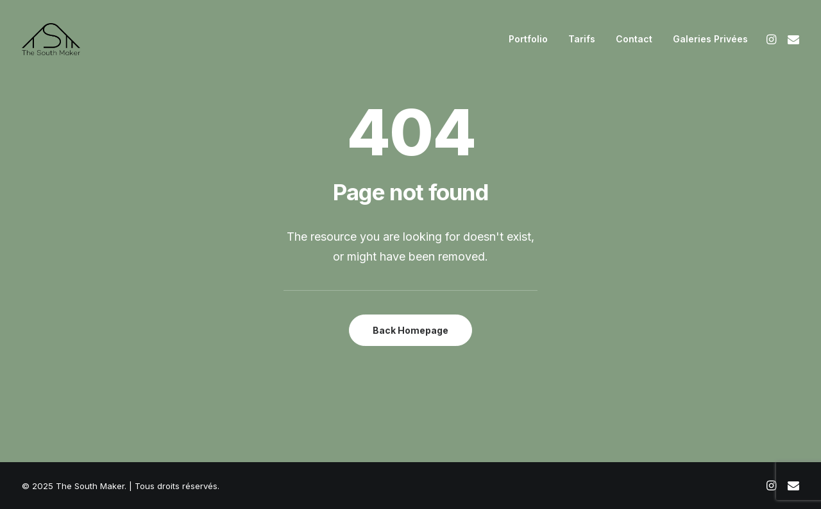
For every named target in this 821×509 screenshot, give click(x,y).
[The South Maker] (51, 39)
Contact (634, 38)
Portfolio (528, 38)
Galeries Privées (710, 38)
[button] (773, 39)
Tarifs (581, 38)
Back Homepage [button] (410, 330)
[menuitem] (528, 39)
